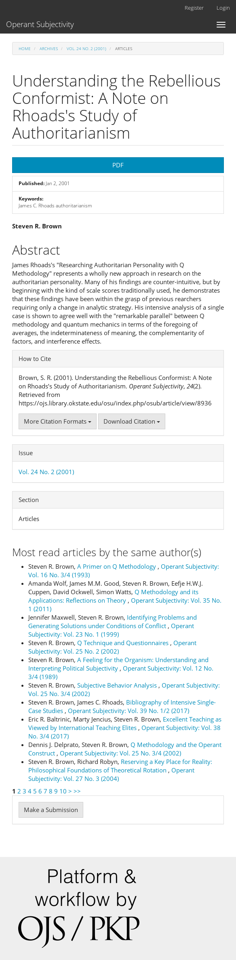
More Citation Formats (57, 421)
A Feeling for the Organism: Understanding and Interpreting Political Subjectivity (118, 664)
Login (223, 7)
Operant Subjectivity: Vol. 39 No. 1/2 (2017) (128, 711)
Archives (49, 48)
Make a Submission (51, 810)
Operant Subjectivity (40, 24)
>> (77, 791)
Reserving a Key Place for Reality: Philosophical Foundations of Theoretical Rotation (120, 765)
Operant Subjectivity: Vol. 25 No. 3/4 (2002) (120, 753)
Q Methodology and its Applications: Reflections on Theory (113, 596)
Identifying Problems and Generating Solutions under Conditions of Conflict (112, 621)
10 (63, 791)
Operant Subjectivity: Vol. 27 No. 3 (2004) (111, 774)
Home (25, 48)
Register (194, 7)
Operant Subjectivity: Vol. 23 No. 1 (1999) (111, 630)
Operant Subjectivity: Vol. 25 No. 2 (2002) (112, 647)
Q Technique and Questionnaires (123, 643)
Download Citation (131, 421)
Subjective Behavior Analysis (117, 685)
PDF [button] (118, 165)
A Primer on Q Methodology (117, 566)
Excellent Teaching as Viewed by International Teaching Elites (124, 723)
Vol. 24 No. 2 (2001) (86, 48)
